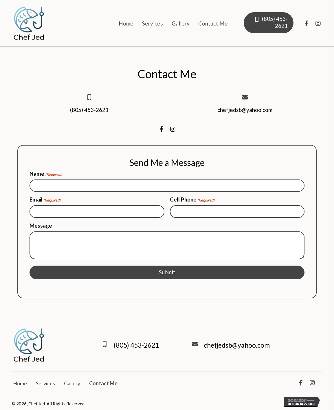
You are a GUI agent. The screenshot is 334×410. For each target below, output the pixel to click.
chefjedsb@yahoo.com (244, 109)
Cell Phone (192, 199)
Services (45, 383)
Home (20, 383)
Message (41, 225)
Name (46, 173)
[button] (268, 22)
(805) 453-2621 (89, 109)
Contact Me (103, 383)
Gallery (72, 383)
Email (45, 199)
